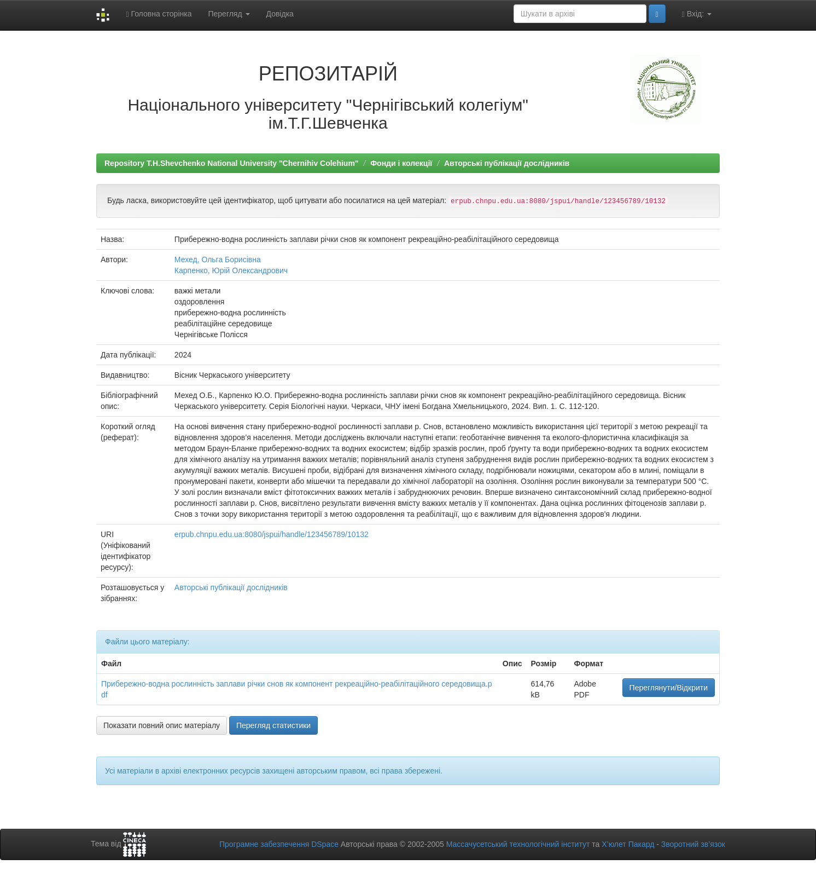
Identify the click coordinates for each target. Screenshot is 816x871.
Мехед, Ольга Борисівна (217, 259)
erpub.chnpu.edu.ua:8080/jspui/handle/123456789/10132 (271, 534)
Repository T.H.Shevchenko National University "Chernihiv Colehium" (231, 163)
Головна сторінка (158, 14)
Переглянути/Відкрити (669, 687)
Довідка (280, 13)
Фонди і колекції (401, 163)
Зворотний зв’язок (693, 844)
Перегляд (228, 13)
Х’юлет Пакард (628, 844)
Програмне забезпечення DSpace (279, 844)
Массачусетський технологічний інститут (518, 844)
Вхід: (697, 14)
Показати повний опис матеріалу (161, 725)
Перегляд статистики (273, 725)
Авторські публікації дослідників (506, 163)
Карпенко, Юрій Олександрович (231, 270)
